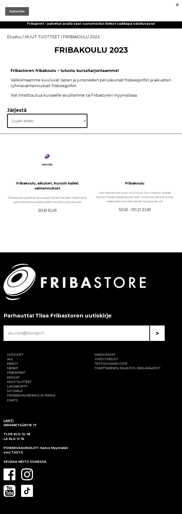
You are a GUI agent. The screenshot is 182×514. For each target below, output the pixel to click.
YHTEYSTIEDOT (106, 359)
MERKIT (12, 368)
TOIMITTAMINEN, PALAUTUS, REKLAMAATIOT (127, 368)
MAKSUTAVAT (105, 354)
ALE (10, 359)
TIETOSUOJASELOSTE (111, 363)
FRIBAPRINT (16, 372)
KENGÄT (13, 377)
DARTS (12, 400)
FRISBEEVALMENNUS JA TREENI (31, 395)
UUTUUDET (15, 354)
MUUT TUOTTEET (19, 382)
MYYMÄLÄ (15, 391)
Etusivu (14, 37)
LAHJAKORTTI (17, 386)
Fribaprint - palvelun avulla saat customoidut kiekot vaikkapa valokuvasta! (91, 23)
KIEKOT (12, 363)
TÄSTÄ (17, 452)
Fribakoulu (134, 183)
